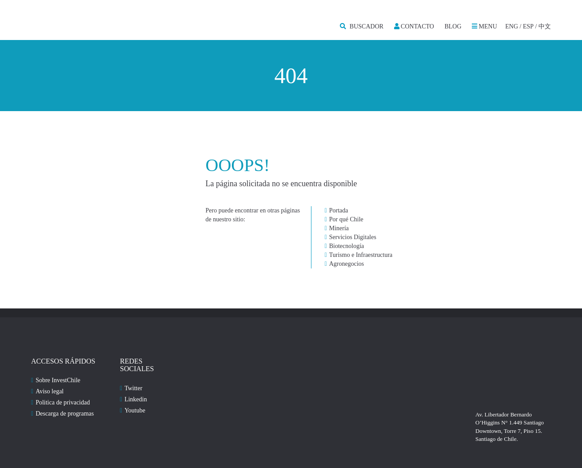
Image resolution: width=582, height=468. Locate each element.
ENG (511, 26)
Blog (452, 26)
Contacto (414, 26)
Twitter (133, 388)
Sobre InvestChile (58, 380)
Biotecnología (346, 246)
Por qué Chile (346, 219)
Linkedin (135, 399)
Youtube (134, 410)
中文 (544, 26)
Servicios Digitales (352, 237)
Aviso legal (50, 391)
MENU (484, 26)
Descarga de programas (65, 413)
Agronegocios (346, 263)
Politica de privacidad (63, 402)
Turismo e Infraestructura (361, 255)
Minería (339, 228)
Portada (338, 210)
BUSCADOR (361, 26)
